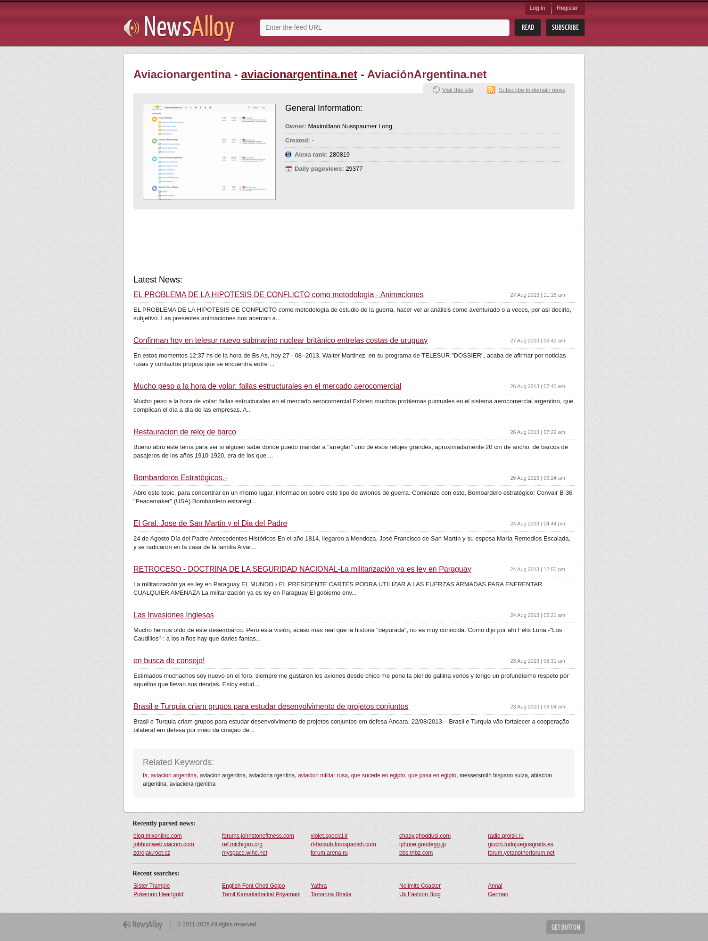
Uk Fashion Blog (420, 894)
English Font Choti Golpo (253, 886)
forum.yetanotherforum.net (521, 852)
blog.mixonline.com (157, 836)
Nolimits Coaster (420, 886)
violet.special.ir (329, 836)
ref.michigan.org (242, 844)
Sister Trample (151, 886)
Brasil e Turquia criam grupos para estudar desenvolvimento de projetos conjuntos (270, 706)
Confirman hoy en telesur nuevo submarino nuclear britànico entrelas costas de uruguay (280, 340)
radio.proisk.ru (506, 836)
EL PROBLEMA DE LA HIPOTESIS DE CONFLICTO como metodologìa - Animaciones (278, 295)
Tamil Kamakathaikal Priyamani (261, 894)
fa (145, 775)
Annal (495, 886)
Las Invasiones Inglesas (173, 615)
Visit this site (457, 90)
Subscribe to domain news (532, 90)
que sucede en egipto (378, 775)
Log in (537, 8)
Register (567, 8)
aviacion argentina (174, 775)
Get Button (565, 927)
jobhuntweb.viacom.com (163, 844)
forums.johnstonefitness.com (258, 836)
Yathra (319, 886)
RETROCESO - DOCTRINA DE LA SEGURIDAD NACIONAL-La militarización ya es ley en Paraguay (302, 569)
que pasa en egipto (432, 775)
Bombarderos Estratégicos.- (180, 478)
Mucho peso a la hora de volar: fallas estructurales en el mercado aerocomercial (267, 386)
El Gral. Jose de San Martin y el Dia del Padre (210, 523)
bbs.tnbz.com (416, 852)
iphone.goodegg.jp (422, 844)
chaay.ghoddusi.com (425, 836)
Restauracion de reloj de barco (184, 432)
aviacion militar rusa (323, 775)
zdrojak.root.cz (151, 852)
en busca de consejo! (169, 661)
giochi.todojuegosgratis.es (520, 844)
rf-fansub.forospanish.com (343, 844)
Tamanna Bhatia (331, 894)
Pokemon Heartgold (158, 894)
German (498, 894)
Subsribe (565, 27)
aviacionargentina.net (299, 74)
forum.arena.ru (329, 852)
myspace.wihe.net (244, 852)
